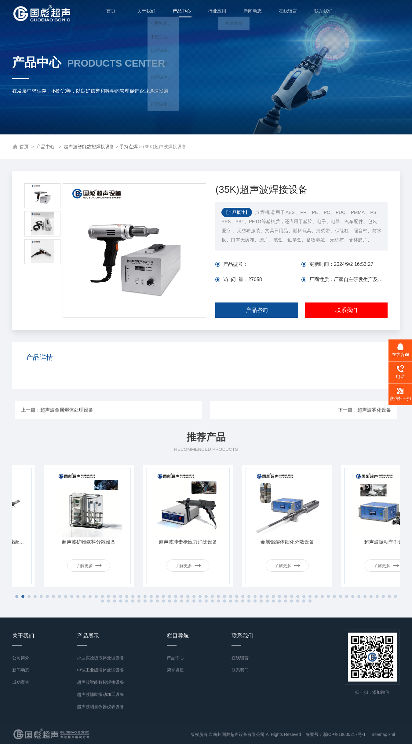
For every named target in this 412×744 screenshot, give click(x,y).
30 (193, 596)
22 (145, 596)
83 (218, 601)
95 (291, 601)
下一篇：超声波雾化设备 (283, 410)
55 (346, 596)
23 (151, 596)
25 (163, 596)
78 (187, 601)
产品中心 (178, 16)
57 (358, 596)
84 (224, 601)
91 (267, 601)
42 (267, 596)
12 (84, 596)
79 (193, 601)
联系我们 (320, 13)
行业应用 (214, 13)
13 (90, 596)
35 (224, 596)
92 (273, 601)
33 (212, 596)
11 (77, 596)
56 (352, 596)
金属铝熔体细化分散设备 (355, 541)
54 (340, 596)
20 (132, 596)
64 (102, 601)
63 (395, 596)
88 (248, 601)
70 (138, 601)
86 (236, 601)
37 (236, 596)
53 (334, 596)
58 (364, 596)
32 (206, 596)
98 (310, 601)
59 (371, 596)
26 (169, 596)
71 (145, 601)
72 (151, 601)
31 (200, 596)
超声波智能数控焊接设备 (89, 146)
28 (181, 596)
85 (230, 601)
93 (279, 601)
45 (285, 596)
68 (126, 601)
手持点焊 (128, 146)
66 (114, 601)
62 (389, 596)
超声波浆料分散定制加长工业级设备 (57, 541)
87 (242, 601)
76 (175, 601)
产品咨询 (257, 310)
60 (377, 596)
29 (187, 596)
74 (163, 601)
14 (96, 596)
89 (255, 601)
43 (273, 596)
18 (120, 596)
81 (206, 601)
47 (297, 596)
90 (261, 601)
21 (138, 596)
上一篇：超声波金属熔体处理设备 (133, 410)
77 (181, 601)
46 (291, 596)
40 (255, 596)
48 (303, 596)
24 (157, 596)
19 (126, 596)
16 (108, 596)
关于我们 (143, 13)
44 (279, 596)
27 (175, 596)
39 (248, 596)
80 (200, 601)
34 (218, 596)
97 (303, 601)
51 (322, 596)
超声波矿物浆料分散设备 (156, 541)
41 (261, 596)
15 (102, 596)
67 (120, 601)
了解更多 (57, 565)
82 (212, 601)
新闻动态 (249, 13)
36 (230, 596)
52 (328, 596)
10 (71, 596)
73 (157, 601)
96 (297, 601)
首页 (107, 13)
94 (285, 601)
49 (310, 596)
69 (132, 601)
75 (169, 601)
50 (316, 596)
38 (242, 596)
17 (114, 596)
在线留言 (284, 13)
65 (108, 601)
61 (383, 596)
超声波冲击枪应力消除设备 (255, 541)
